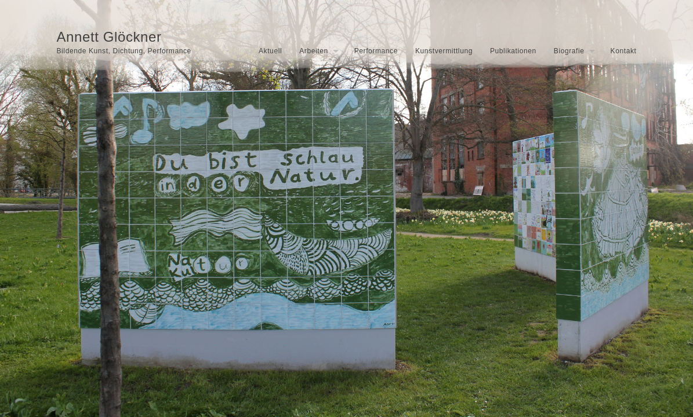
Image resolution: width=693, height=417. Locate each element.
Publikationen (513, 51)
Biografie (569, 51)
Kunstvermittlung (444, 51)
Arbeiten (313, 51)
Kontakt (624, 51)
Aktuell (270, 51)
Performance (376, 51)
